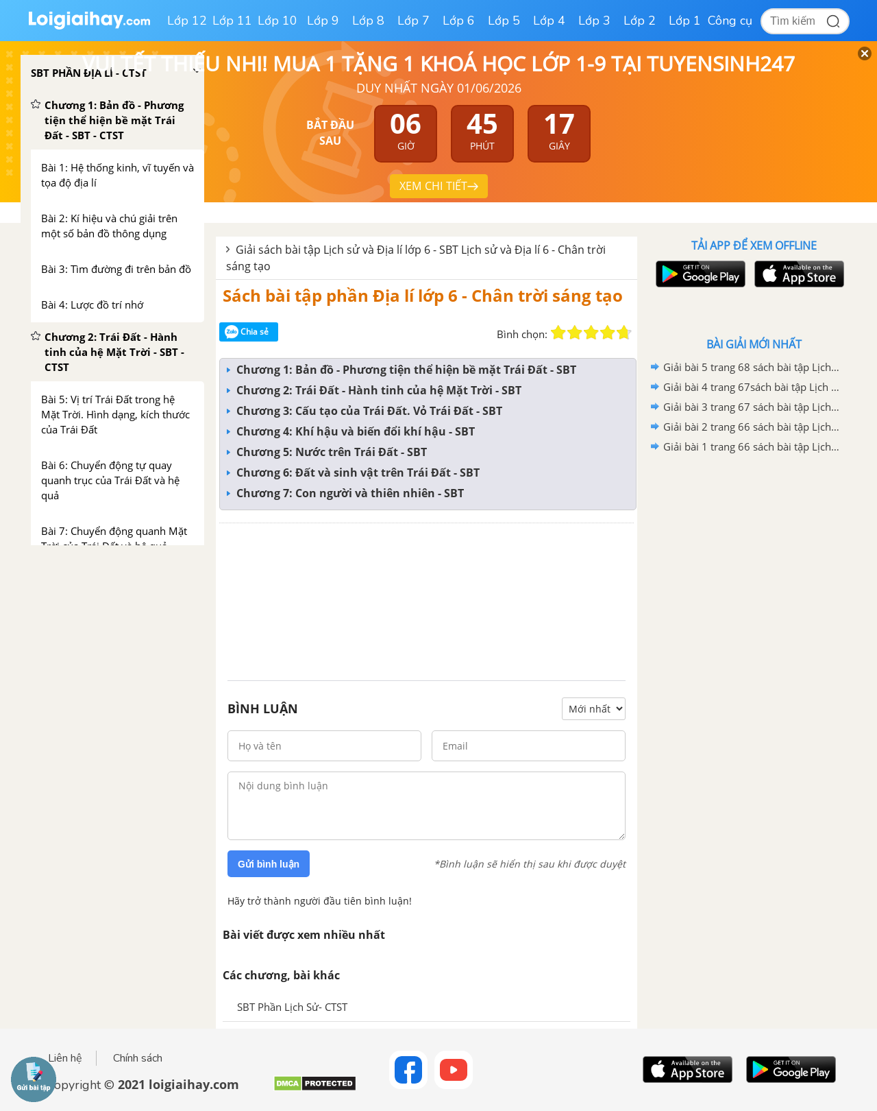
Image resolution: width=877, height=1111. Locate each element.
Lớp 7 (413, 20)
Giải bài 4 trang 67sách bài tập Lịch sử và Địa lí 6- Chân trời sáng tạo (751, 387)
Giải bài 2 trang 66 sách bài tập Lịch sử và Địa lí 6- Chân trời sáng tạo (751, 426)
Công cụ (730, 20)
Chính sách (137, 1058)
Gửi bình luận (268, 864)
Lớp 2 (639, 20)
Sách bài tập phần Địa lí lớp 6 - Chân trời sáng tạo (423, 295)
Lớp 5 (504, 20)
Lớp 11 (232, 20)
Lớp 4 (549, 20)
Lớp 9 (323, 20)
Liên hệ (65, 1058)
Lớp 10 (277, 20)
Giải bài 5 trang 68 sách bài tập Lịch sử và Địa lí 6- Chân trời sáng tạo (751, 367)
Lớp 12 (187, 20)
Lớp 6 (459, 20)
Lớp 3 (594, 20)
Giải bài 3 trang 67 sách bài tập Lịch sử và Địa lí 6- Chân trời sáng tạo (751, 407)
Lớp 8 (368, 20)
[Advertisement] (426, 598)
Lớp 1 (685, 20)
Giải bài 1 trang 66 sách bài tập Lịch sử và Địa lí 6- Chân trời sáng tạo (751, 446)
